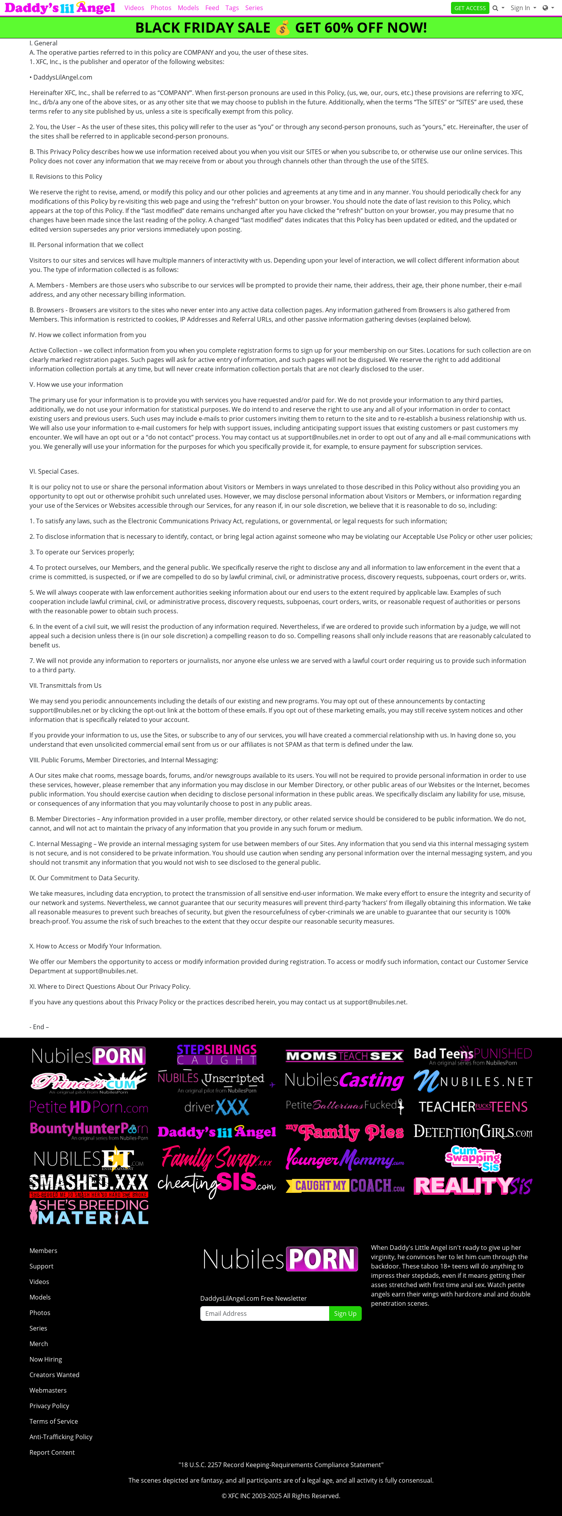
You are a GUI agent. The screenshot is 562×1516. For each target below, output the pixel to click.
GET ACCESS (470, 8)
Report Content (52, 1452)
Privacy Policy (49, 1406)
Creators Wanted (54, 1375)
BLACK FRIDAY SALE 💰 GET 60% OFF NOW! (281, 27)
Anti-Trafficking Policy (60, 1437)
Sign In (521, 7)
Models (188, 7)
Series (254, 7)
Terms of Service (53, 1421)
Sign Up (345, 1313)
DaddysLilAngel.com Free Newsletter (253, 1298)
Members (43, 1250)
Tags (232, 7)
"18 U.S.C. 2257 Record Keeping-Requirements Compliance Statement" (281, 1465)
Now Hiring (45, 1359)
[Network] (548, 8)
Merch (38, 1343)
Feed (212, 7)
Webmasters (48, 1390)
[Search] (498, 8)
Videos (134, 7)
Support (41, 1266)
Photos (161, 7)
